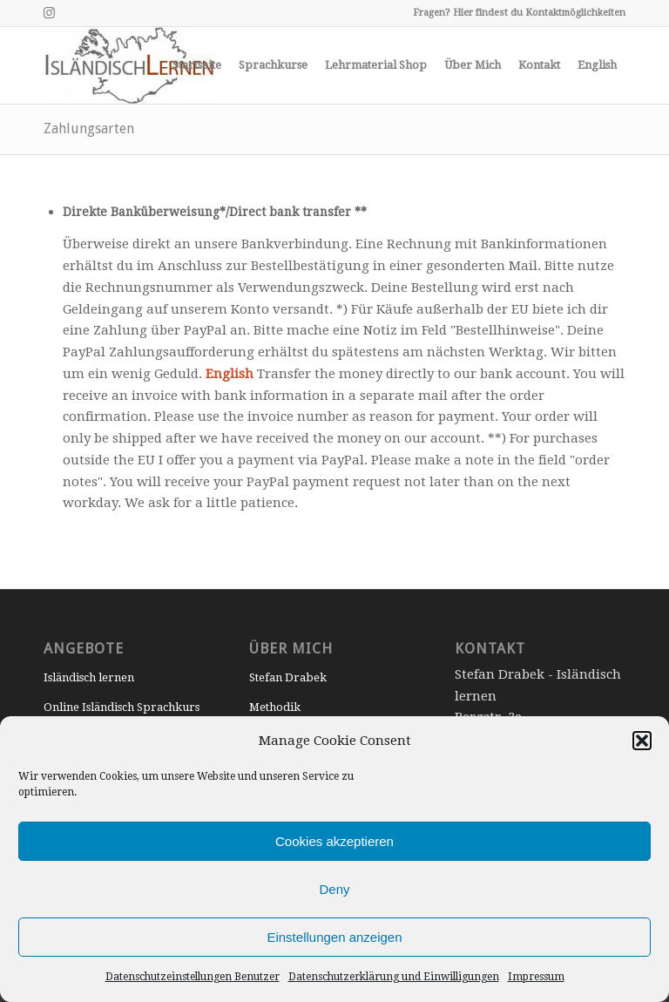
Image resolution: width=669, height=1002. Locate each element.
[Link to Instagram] (49, 13)
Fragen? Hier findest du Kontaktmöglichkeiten (519, 12)
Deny (334, 889)
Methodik (275, 707)
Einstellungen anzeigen (334, 937)
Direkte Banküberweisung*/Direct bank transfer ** (215, 212)
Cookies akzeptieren (334, 841)
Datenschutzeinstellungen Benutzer (192, 977)
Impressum (536, 977)
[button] (642, 740)
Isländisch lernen (89, 677)
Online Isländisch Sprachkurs (121, 707)
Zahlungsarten (89, 128)
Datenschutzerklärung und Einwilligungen (393, 977)
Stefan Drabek (288, 677)
